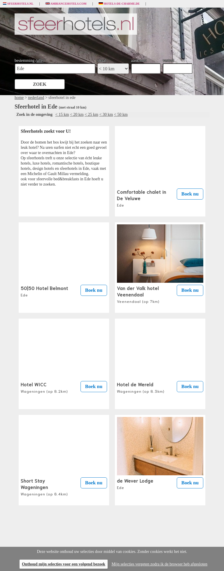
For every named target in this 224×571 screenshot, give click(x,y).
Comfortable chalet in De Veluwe (141, 197)
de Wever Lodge (135, 483)
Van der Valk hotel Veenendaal (138, 294)
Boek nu (190, 194)
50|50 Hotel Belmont (44, 291)
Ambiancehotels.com (66, 3)
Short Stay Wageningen (44, 486)
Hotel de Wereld (140, 387)
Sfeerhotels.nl (18, 3)
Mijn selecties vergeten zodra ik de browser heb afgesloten (159, 564)
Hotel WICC (44, 387)
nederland (36, 97)
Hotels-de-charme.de (119, 3)
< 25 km (91, 114)
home (19, 97)
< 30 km (106, 114)
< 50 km (121, 114)
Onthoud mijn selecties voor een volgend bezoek (63, 564)
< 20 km (77, 114)
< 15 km (62, 114)
